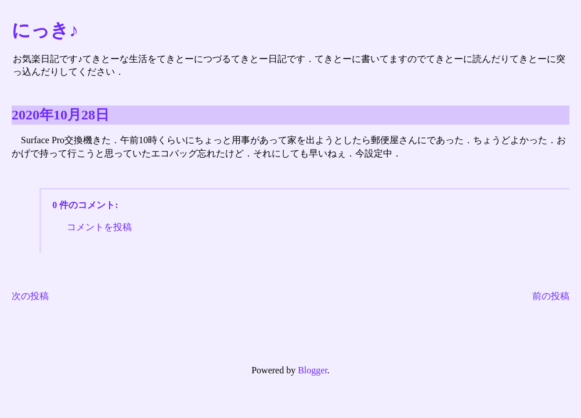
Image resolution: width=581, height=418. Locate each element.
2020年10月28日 (60, 114)
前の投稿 (550, 296)
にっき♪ (45, 30)
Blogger (312, 370)
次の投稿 (30, 296)
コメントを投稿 (99, 227)
